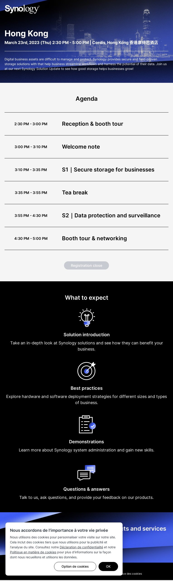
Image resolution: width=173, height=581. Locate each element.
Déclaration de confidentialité (81, 547)
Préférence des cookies (127, 574)
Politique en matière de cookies (33, 552)
